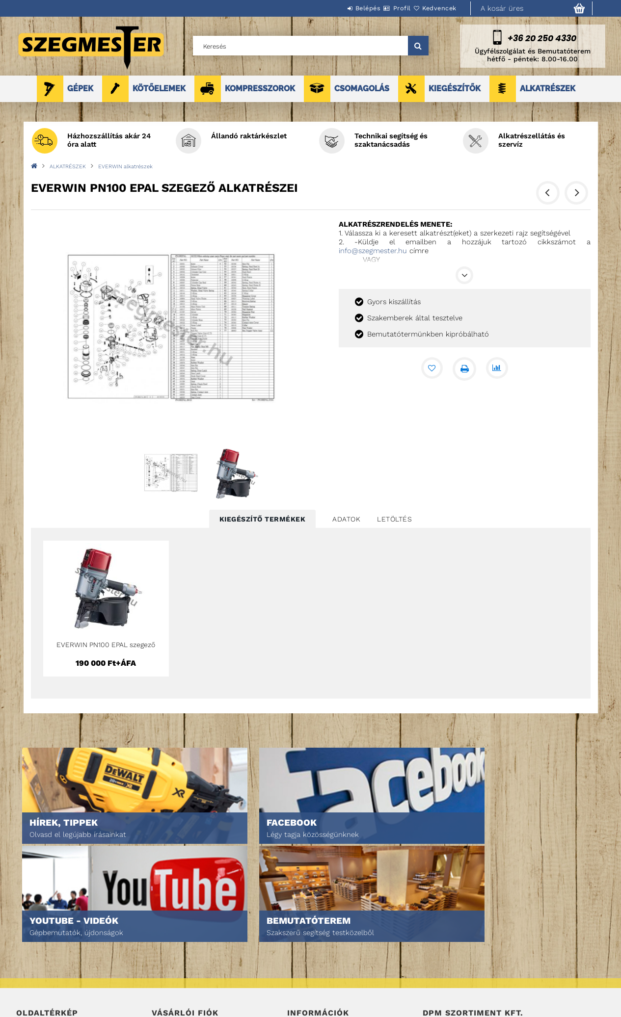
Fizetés (298, 961)
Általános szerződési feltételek (339, 933)
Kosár (161, 974)
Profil (384, 8)
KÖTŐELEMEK (159, 88)
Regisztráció (172, 947)
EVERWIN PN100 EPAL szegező (105, 645)
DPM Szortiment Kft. (453, 983)
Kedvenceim (170, 988)
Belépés (338, 8)
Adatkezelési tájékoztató (327, 947)
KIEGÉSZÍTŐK (455, 88)
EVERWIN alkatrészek (125, 166)
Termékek (31, 947)
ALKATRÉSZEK (547, 88)
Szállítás (302, 974)
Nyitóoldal (33, 933)
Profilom (166, 961)
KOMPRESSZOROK (260, 88)
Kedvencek (433, 8)
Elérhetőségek (311, 988)
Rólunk (27, 974)
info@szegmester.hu (373, 250)
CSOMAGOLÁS (361, 88)
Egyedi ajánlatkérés (48, 961)
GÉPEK (80, 88)
